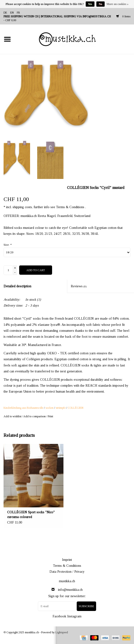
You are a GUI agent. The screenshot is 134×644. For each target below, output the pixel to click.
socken (49, 407)
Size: (7, 244)
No (100, 4)
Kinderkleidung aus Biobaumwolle (23, 407)
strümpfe (61, 407)
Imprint (67, 560)
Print (50, 416)
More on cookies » (118, 4)
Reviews (79, 286)
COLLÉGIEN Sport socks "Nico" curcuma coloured (31, 514)
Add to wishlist (12, 416)
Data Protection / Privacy (67, 571)
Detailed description (17, 286)
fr (18, 12)
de (5, 12)
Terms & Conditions (67, 565)
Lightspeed (61, 632)
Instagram (74, 616)
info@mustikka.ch (70, 589)
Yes (90, 4)
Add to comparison (34, 416)
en (12, 12)
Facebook (59, 616)
